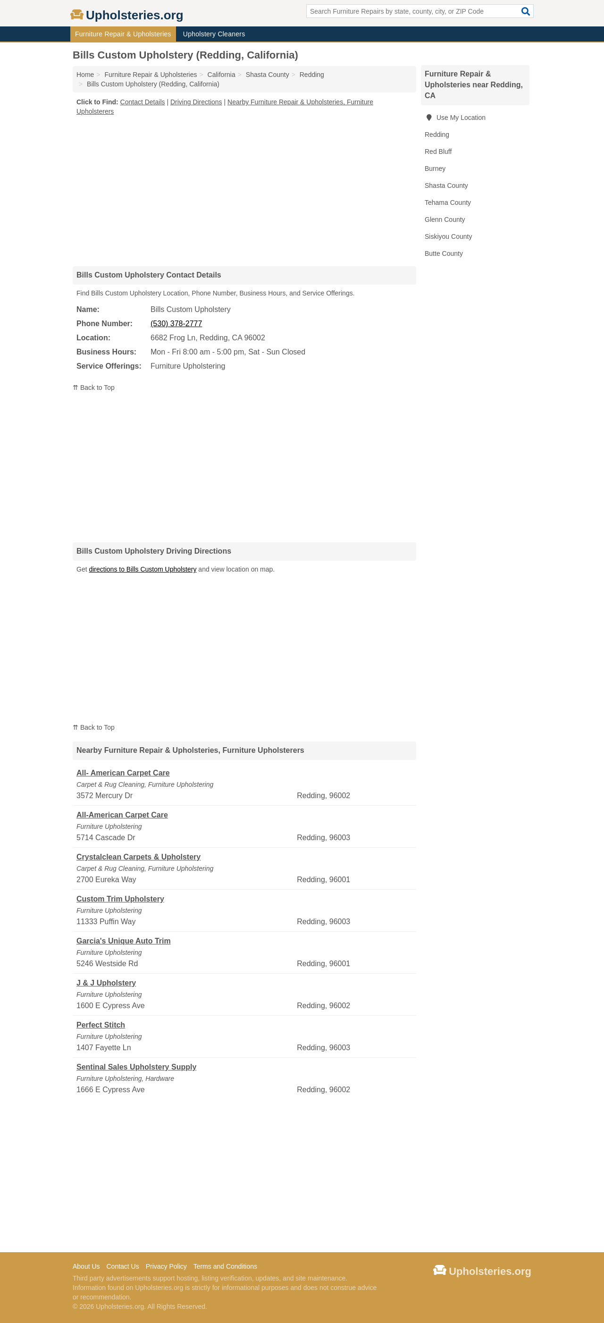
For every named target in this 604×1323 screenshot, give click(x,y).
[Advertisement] (244, 191)
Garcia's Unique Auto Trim (123, 941)
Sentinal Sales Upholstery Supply (136, 1067)
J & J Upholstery (106, 983)
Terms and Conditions (225, 1266)
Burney (435, 168)
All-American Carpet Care (122, 815)
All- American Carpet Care (123, 773)
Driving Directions (196, 102)
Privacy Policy (166, 1266)
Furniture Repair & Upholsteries (123, 34)
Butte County (444, 253)
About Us (86, 1266)
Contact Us (122, 1266)
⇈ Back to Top (94, 387)
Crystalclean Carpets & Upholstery (138, 857)
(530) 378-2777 (176, 324)
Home (85, 74)
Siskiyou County (448, 236)
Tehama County (448, 202)
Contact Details (142, 102)
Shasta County (446, 185)
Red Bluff (438, 151)
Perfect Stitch (100, 1025)
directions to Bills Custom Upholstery (142, 569)
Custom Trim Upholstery (120, 899)
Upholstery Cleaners (214, 34)
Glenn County (445, 219)
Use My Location (455, 117)
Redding (437, 134)
